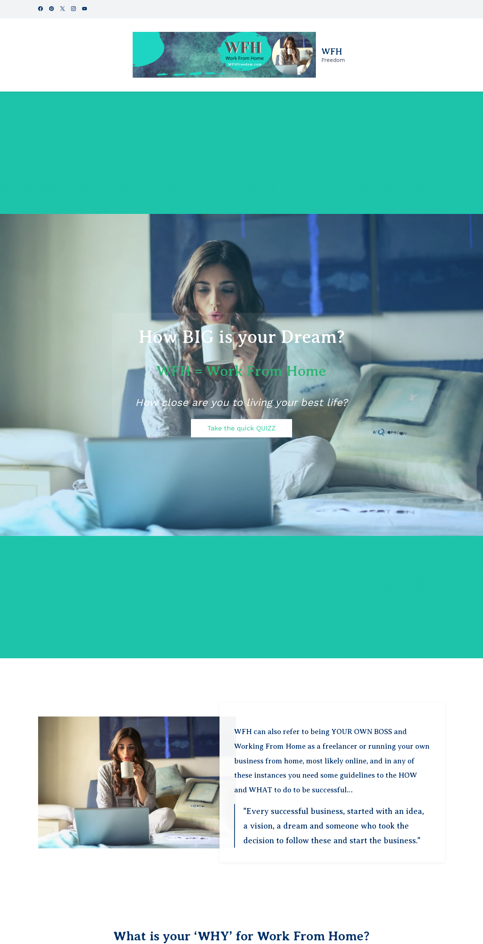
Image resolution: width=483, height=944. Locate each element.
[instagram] (73, 9)
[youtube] (84, 9)
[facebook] (40, 9)
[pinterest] (51, 9)
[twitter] (62, 9)
